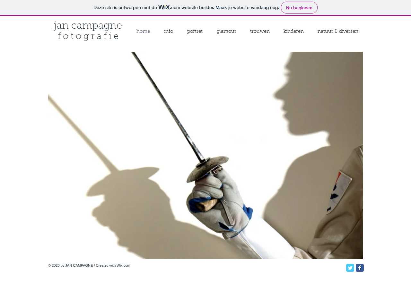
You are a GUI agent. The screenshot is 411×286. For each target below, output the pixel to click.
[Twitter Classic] (350, 268)
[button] (205, 155)
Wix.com (123, 265)
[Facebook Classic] (360, 268)
